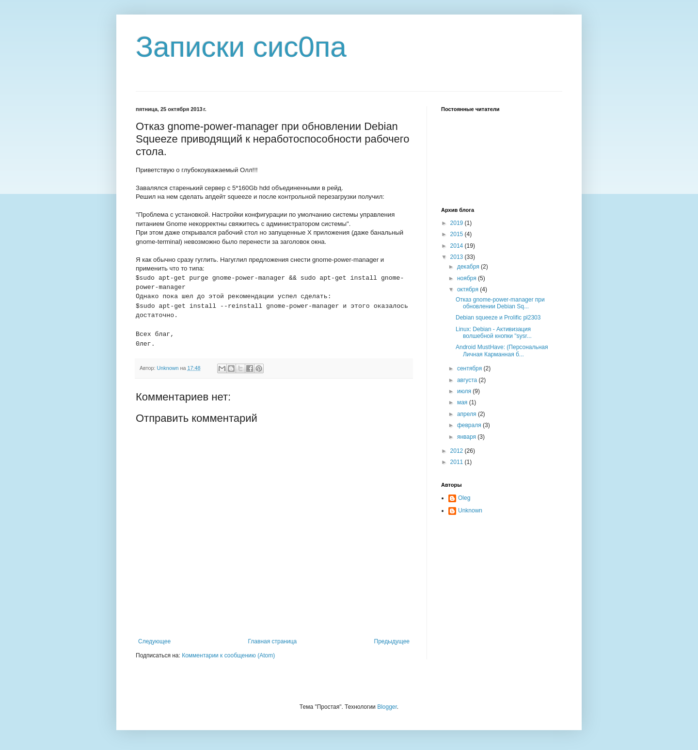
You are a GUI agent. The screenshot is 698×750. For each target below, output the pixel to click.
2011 (457, 462)
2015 (457, 234)
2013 (457, 257)
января (467, 436)
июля (465, 391)
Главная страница (272, 641)
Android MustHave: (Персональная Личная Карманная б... (502, 350)
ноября (467, 278)
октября (468, 289)
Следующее (154, 641)
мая (463, 402)
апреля (467, 414)
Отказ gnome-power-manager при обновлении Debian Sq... (500, 303)
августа (468, 380)
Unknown (470, 510)
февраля (470, 425)
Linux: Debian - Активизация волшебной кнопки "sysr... (494, 332)
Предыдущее (392, 641)
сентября (470, 368)
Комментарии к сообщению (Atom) (228, 655)
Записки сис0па (241, 47)
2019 (457, 223)
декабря (469, 266)
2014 (457, 245)
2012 (457, 450)
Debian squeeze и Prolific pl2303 (498, 317)
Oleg (464, 498)
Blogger (387, 706)
